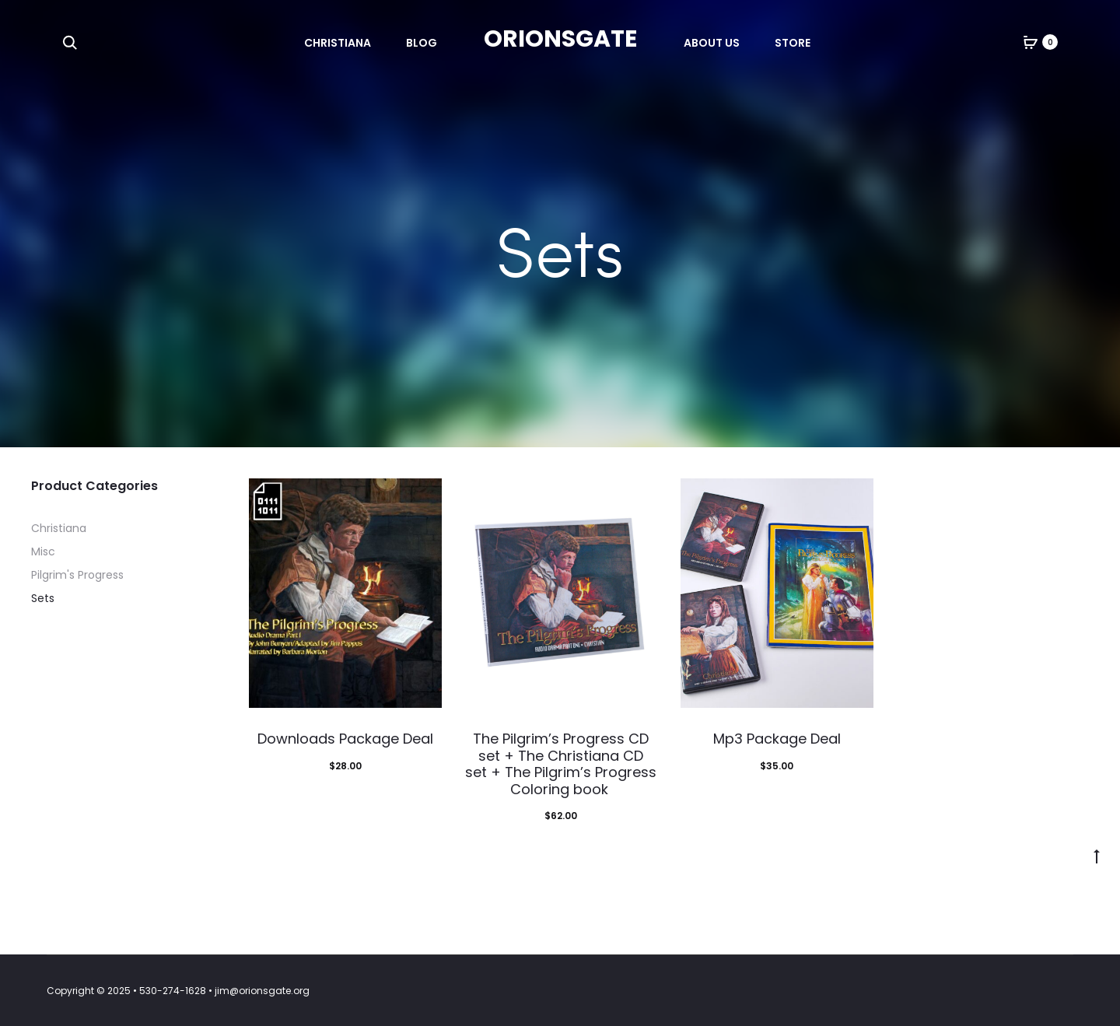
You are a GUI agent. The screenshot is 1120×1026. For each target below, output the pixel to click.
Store (792, 43)
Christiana (337, 43)
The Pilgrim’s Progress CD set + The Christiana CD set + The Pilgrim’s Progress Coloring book (560, 764)
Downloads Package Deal (345, 738)
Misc (43, 551)
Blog (421, 43)
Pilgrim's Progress (77, 575)
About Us (712, 43)
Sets (42, 598)
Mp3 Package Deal (777, 738)
